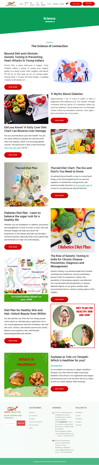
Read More (13, 87)
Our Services (32, 4)
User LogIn (76, 4)
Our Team (37, 4)
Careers (62, 4)
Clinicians (55, 4)
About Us (26, 4)
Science (49, 4)
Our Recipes (43, 4)
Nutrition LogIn (89, 4)
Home (21, 4)
